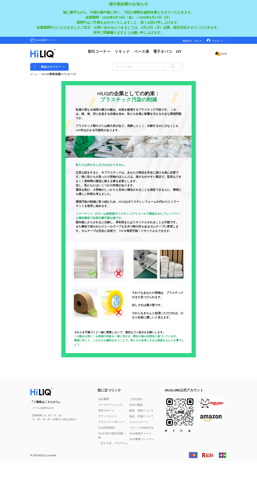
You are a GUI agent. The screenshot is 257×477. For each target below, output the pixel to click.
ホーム (34, 74)
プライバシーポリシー (111, 421)
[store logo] (42, 53)
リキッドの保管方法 (141, 427)
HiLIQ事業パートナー (141, 439)
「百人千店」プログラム (113, 443)
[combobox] (130, 66)
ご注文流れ (136, 398)
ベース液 (141, 51)
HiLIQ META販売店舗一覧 (111, 435)
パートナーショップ (110, 404)
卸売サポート (106, 410)
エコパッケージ (138, 421)
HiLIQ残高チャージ (42, 40)
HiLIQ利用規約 (106, 427)
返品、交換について (141, 416)
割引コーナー (99, 51)
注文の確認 (136, 404)
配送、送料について (141, 410)
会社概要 (103, 398)
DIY (179, 51)
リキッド (122, 51)
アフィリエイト (107, 416)
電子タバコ (162, 51)
